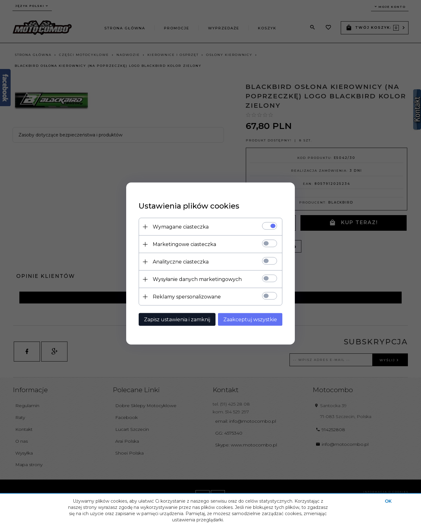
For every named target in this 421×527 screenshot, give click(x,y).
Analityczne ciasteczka (181, 262)
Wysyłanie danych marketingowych (197, 279)
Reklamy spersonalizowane (187, 297)
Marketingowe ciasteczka (184, 244)
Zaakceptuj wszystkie (250, 320)
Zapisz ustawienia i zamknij (177, 320)
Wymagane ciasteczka (181, 227)
